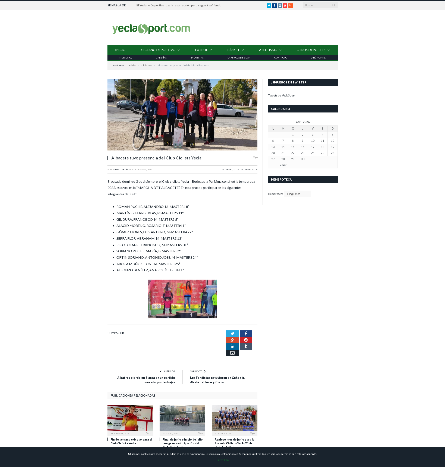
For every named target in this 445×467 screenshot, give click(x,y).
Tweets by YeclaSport (281, 95)
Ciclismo (226, 169)
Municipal (125, 57)
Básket (233, 49)
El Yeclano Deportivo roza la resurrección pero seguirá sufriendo (179, 5)
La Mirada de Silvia (239, 57)
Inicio (120, 49)
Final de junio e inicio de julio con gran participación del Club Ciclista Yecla (183, 421)
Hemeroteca (275, 193)
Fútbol (201, 49)
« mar (283, 164)
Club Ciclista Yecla (245, 169)
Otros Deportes (311, 49)
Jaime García (120, 169)
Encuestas (197, 57)
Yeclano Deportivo (158, 49)
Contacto (280, 57)
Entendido (223, 459)
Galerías (161, 57)
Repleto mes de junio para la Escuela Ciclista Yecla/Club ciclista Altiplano (234, 421)
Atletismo (268, 49)
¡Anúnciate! (318, 57)
